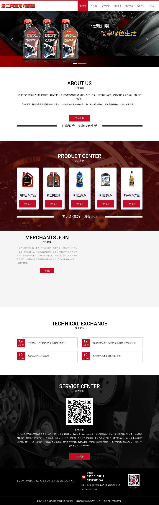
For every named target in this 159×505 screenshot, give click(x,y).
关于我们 (94, 6)
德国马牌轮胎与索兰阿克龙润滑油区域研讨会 (114, 343)
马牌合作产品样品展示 (38, 356)
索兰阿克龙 (53, 195)
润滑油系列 (79, 195)
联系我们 (152, 6)
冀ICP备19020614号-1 (113, 501)
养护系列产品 (131, 195)
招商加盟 (117, 6)
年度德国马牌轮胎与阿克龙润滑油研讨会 (47, 343)
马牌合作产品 (27, 195)
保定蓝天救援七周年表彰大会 (107, 356)
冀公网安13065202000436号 (88, 501)
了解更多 (79, 118)
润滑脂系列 (105, 195)
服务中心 (141, 6)
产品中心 (106, 6)
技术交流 (129, 6)
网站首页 (82, 6)
